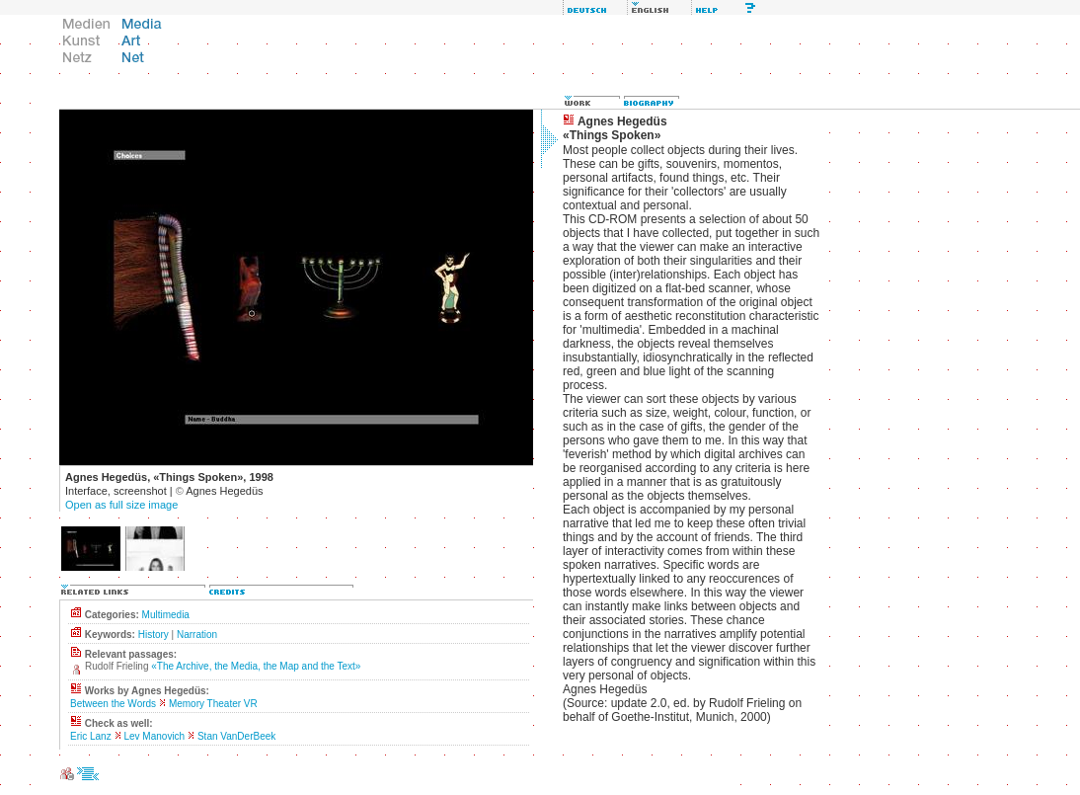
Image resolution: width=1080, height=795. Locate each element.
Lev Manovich (154, 736)
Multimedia (166, 614)
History (153, 634)
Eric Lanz (91, 736)
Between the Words (113, 703)
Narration (197, 634)
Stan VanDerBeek (236, 736)
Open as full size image (121, 505)
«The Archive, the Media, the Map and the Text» (255, 666)
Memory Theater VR (213, 703)
